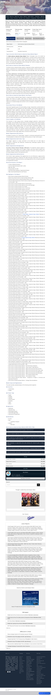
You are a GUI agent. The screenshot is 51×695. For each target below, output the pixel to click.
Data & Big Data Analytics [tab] (38, 38)
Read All (9, 630)
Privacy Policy (22, 664)
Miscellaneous (39, 686)
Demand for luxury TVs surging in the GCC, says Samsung (19, 639)
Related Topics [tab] (28, 38)
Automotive (39, 676)
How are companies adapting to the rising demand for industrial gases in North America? (25, 433)
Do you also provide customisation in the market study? (25, 452)
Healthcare (39, 675)
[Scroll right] (45, 38)
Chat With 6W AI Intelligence (44, 693)
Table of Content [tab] (20, 38)
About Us (21, 660)
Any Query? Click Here (25, 478)
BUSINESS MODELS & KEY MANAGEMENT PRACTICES (30, 679)
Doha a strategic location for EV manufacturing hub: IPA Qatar (20, 636)
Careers (20, 663)
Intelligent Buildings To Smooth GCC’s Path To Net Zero (19, 650)
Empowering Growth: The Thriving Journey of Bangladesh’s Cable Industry (23, 641)
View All (25, 509)
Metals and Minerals (40, 682)
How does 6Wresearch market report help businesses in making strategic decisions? (25, 448)
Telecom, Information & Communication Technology (41, 672)
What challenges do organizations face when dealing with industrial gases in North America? (25, 444)
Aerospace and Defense (41, 660)
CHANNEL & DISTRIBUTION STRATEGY (29, 670)
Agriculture (39, 687)
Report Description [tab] (11, 38)
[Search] (46, 1)
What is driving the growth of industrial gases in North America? (25, 429)
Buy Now (25, 468)
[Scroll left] (6, 38)
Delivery (20, 668)
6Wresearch (10, 693)
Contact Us (21, 671)
